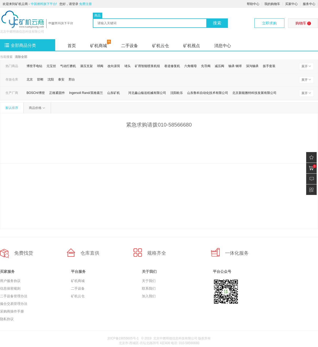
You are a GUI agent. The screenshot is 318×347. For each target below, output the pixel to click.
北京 (30, 79)
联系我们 (149, 288)
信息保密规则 (10, 288)
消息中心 (222, 45)
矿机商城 (98, 45)
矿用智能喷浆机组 (147, 66)
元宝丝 (51, 66)
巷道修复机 (172, 66)
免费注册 (85, 4)
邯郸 (40, 79)
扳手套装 (269, 66)
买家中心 (291, 4)
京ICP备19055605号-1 (123, 338)
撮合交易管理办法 (13, 304)
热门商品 (12, 66)
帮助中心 (253, 4)
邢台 (72, 79)
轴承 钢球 (235, 66)
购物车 (303, 23)
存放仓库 (12, 79)
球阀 (100, 66)
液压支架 (86, 66)
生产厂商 (12, 93)
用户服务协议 (10, 281)
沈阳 (51, 79)
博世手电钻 (34, 66)
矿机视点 (191, 45)
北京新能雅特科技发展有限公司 (254, 93)
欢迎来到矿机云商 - (30, 4)
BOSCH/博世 (36, 93)
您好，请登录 (68, 4)
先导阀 (206, 66)
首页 (72, 45)
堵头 (127, 66)
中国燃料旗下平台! (44, 4)
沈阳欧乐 (176, 93)
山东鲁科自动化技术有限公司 (207, 93)
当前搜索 (6, 57)
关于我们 (149, 281)
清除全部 (21, 57)
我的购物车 (272, 4)
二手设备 (129, 45)
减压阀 (219, 66)
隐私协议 (7, 319)
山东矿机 (113, 93)
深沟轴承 (252, 66)
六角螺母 (190, 66)
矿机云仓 (160, 45)
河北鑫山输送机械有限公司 (147, 93)
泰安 (61, 79)
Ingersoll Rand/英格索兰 (86, 93)
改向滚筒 (113, 66)
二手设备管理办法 (13, 296)
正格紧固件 (57, 93)
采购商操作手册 (12, 311)
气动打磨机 (68, 66)
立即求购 (269, 23)
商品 (97, 15)
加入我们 (149, 296)
